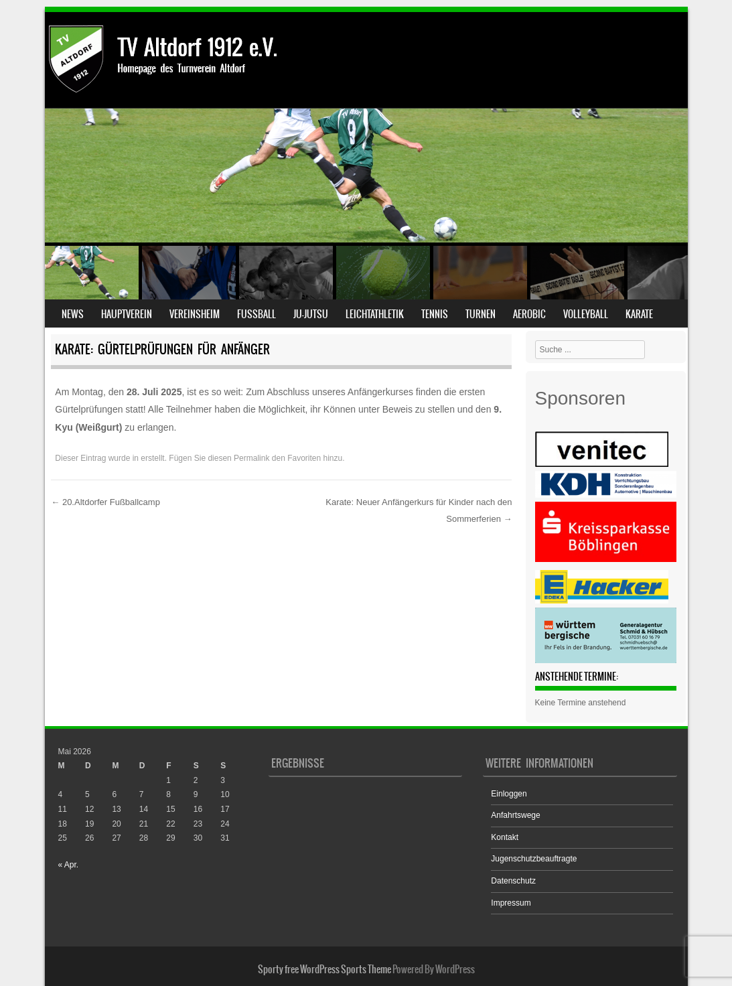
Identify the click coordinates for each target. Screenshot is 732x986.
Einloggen (508, 793)
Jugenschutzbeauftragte (534, 858)
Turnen (480, 314)
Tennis (434, 314)
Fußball (256, 314)
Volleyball (585, 314)
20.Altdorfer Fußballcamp (105, 502)
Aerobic (529, 314)
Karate (639, 314)
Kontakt (504, 837)
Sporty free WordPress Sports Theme (324, 969)
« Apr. (68, 864)
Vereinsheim (194, 314)
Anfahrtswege (515, 815)
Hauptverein (126, 314)
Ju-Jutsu (310, 314)
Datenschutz (513, 881)
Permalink (251, 458)
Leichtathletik (375, 314)
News (73, 314)
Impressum (510, 903)
